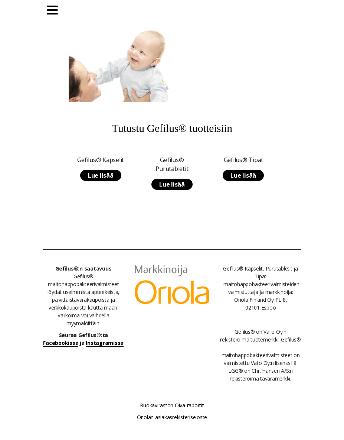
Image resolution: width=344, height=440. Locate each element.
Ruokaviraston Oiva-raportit (172, 405)
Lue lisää (101, 175)
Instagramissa (105, 342)
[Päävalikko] (54, 11)
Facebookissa (60, 342)
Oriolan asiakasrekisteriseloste (172, 417)
